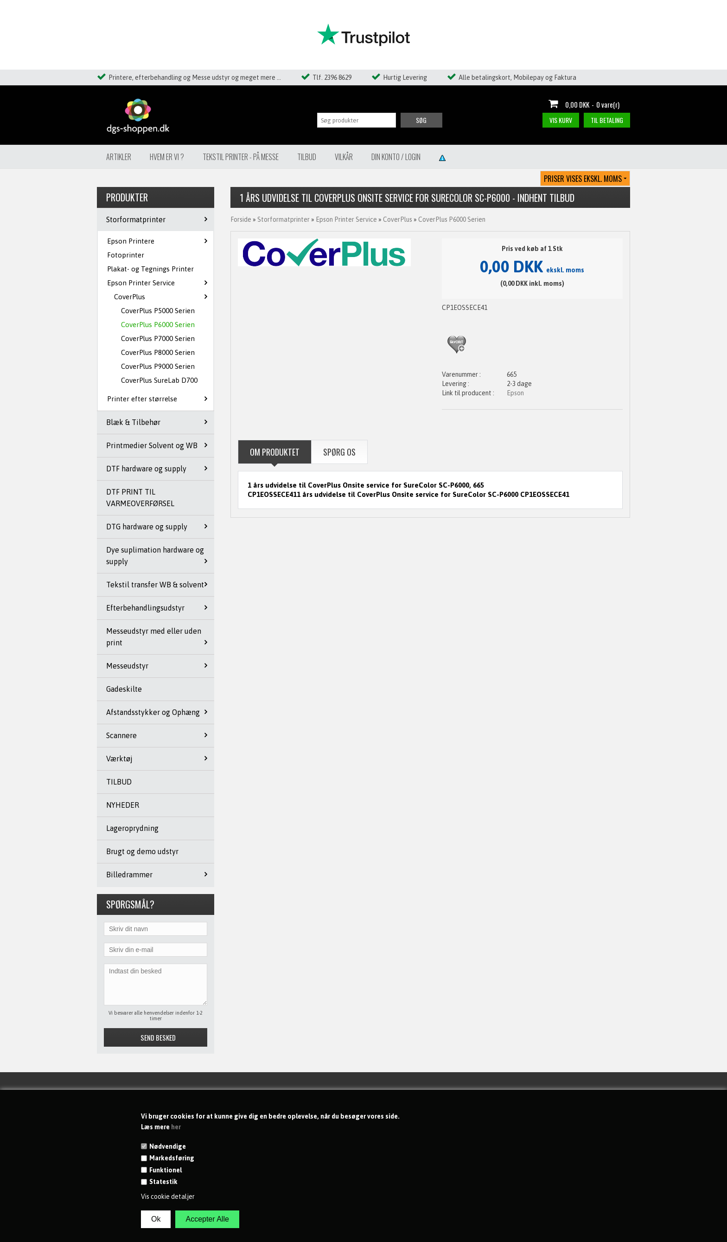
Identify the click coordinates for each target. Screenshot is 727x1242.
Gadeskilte (124, 689)
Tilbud (306, 156)
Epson (515, 393)
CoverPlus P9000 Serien (158, 366)
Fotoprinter (125, 255)
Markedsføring (171, 1158)
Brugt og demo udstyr (142, 851)
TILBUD (119, 782)
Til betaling (607, 120)
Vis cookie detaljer (168, 1196)
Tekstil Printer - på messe (241, 156)
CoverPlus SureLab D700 (159, 380)
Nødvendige (167, 1146)
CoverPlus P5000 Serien (158, 311)
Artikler (118, 156)
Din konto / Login (396, 156)
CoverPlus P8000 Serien (158, 352)
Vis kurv (560, 120)
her (176, 1127)
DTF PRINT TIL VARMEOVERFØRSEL (140, 498)
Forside (240, 219)
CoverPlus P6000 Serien (158, 324)
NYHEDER (122, 805)
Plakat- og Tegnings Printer (150, 269)
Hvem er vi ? (167, 156)
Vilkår (344, 156)
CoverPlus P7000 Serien (158, 338)
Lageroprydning (132, 828)
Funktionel (165, 1170)
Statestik (163, 1181)
